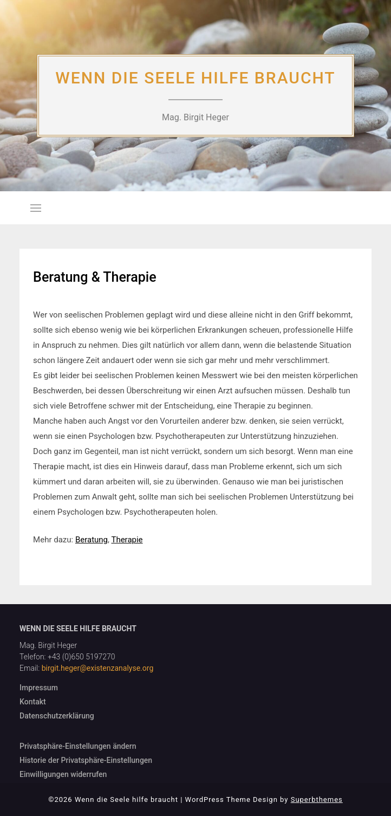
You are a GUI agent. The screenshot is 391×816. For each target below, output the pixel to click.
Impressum (38, 687)
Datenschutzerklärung (56, 715)
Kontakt (32, 701)
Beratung (91, 540)
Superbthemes (317, 799)
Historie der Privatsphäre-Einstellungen (85, 760)
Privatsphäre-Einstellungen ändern (77, 746)
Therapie (126, 540)
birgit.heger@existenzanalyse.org (98, 668)
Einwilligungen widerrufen (63, 774)
